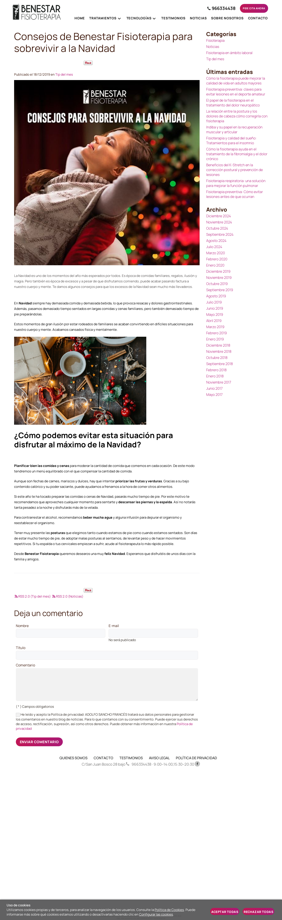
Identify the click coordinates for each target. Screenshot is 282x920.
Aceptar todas (224, 912)
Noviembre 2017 (218, 382)
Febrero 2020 (216, 259)
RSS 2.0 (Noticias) (67, 596)
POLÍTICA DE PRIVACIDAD (196, 757)
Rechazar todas (258, 912)
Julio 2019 (214, 302)
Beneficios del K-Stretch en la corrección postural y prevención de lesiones (234, 170)
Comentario (25, 665)
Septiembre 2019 (219, 289)
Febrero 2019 (216, 333)
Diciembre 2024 (218, 216)
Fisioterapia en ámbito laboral (229, 52)
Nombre (22, 626)
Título (20, 648)
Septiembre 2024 (220, 234)
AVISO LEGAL (159, 757)
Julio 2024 (214, 246)
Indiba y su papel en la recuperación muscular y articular (234, 129)
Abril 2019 (213, 320)
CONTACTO (103, 757)
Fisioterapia (215, 40)
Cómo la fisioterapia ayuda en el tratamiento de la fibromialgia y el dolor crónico (236, 154)
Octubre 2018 (217, 357)
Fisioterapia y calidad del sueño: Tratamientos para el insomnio (231, 140)
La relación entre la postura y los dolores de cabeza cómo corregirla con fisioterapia (236, 116)
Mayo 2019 (214, 314)
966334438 (218, 8)
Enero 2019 (215, 339)
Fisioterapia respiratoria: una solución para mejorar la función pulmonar (235, 183)
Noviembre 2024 (219, 222)
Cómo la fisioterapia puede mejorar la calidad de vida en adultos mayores (235, 81)
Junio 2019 (214, 308)
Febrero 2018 (216, 370)
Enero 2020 (215, 265)
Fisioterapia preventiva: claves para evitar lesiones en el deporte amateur (235, 92)
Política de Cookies (169, 909)
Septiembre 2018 (219, 363)
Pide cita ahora (252, 8)
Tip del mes (64, 74)
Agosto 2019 (216, 296)
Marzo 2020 (215, 253)
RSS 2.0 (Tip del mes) (32, 596)
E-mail (114, 626)
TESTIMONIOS (131, 757)
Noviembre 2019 (219, 277)
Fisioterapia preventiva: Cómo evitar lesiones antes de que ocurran (234, 194)
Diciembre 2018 (218, 345)
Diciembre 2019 (218, 271)
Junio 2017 (214, 388)
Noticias (212, 46)
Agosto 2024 (216, 240)
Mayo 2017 (214, 394)
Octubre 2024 (217, 228)
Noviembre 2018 (218, 351)
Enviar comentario (39, 741)
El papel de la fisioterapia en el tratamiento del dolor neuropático (233, 103)
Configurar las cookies (156, 914)
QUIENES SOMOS (73, 757)
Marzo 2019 (215, 326)
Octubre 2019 (217, 283)
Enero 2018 (215, 376)
